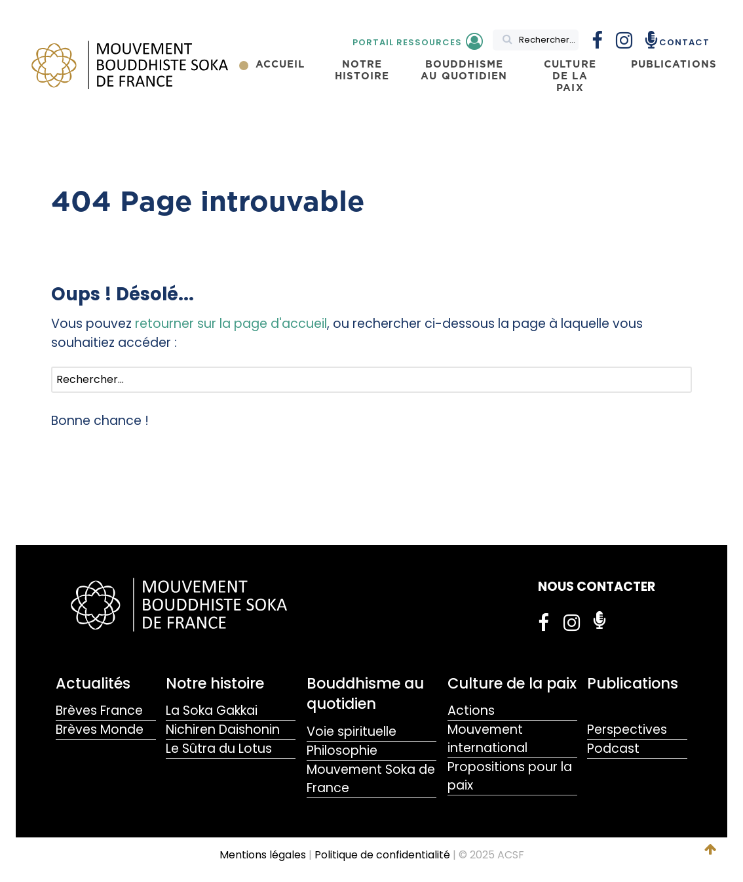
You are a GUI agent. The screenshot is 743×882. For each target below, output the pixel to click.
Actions (471, 710)
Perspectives (627, 729)
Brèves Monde (99, 729)
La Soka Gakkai (211, 710)
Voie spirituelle (351, 731)
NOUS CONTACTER (596, 586)
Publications (632, 683)
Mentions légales (262, 854)
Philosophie (342, 750)
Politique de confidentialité (382, 854)
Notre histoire (215, 683)
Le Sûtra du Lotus (219, 748)
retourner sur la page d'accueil (231, 323)
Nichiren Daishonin (223, 729)
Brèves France (99, 710)
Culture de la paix (512, 683)
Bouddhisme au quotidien (365, 693)
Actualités (93, 683)
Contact (684, 42)
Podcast (613, 748)
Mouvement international (487, 739)
